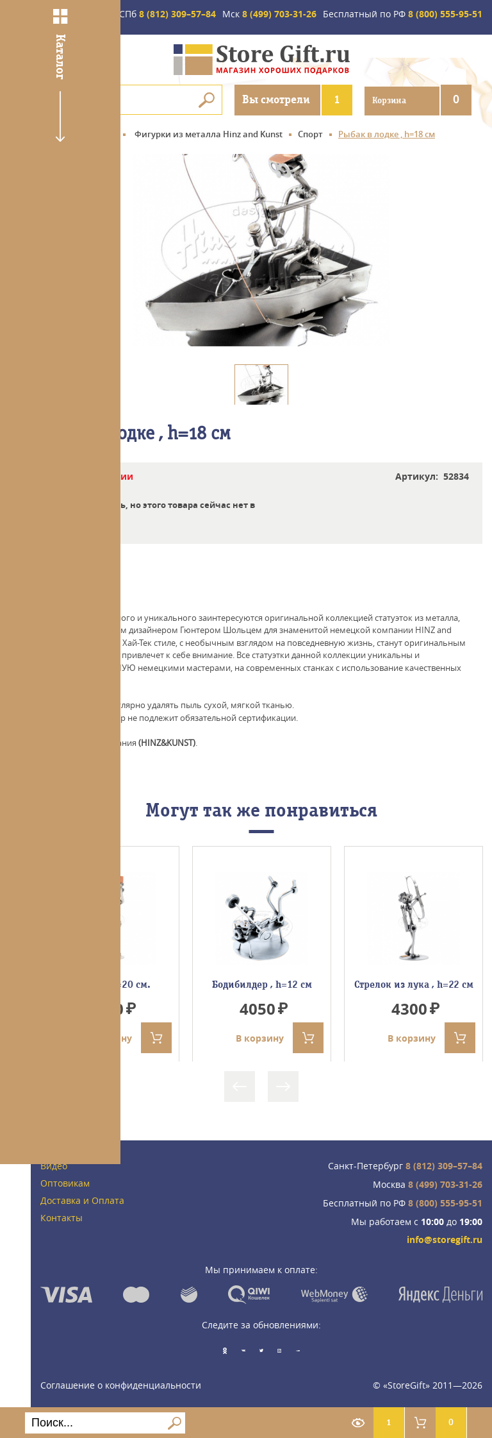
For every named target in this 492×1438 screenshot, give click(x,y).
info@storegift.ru (444, 1240)
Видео (53, 1167)
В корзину (128, 1038)
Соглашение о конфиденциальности (120, 1383)
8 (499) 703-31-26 (269, 14)
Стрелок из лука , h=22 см (413, 984)
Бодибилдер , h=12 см (262, 984)
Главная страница (78, 134)
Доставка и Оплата (82, 1201)
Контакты (61, 1218)
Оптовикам (65, 1184)
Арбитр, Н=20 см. (110, 984)
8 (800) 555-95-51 (402, 14)
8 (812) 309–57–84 (167, 14)
